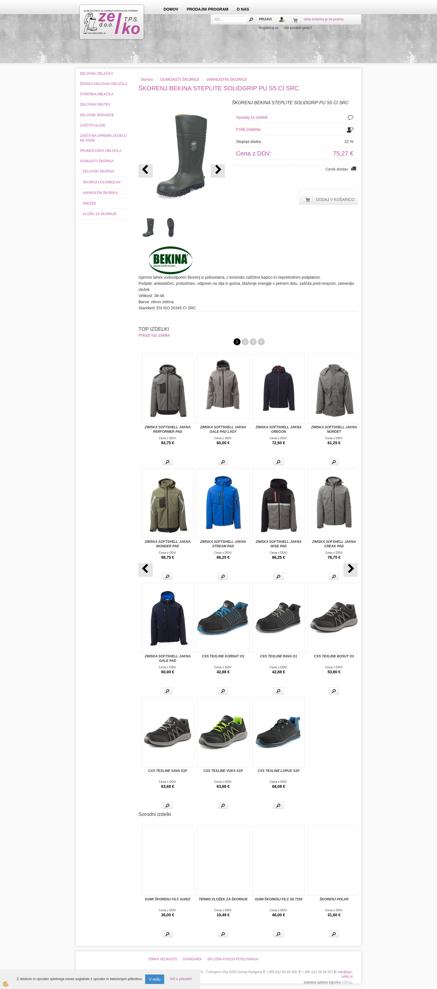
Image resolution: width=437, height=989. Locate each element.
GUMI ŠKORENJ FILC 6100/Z (167, 899)
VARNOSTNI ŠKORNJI (100, 193)
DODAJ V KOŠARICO (335, 199)
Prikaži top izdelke (154, 335)
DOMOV (171, 9)
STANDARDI (192, 959)
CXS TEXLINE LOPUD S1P (278, 771)
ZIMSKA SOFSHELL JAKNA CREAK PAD (334, 544)
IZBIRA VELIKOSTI (162, 959)
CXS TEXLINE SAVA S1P (167, 771)
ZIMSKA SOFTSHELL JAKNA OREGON (279, 429)
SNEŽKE (89, 203)
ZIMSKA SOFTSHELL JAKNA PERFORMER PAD (168, 429)
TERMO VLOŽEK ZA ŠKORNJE (223, 899)
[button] (218, 171)
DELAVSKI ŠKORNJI (98, 171)
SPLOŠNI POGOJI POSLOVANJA (232, 959)
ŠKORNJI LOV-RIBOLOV (102, 182)
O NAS (243, 9)
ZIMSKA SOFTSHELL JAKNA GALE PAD (168, 658)
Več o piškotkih (181, 979)
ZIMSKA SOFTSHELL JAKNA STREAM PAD (223, 544)
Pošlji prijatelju (248, 129)
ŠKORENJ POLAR (334, 899)
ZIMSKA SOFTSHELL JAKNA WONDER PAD (168, 544)
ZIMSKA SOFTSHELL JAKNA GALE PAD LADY (223, 429)
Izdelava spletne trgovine (322, 982)
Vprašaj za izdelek (252, 117)
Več (167, 461)
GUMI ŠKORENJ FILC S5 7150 (278, 899)
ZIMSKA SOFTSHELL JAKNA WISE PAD (279, 544)
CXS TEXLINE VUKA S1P (223, 771)
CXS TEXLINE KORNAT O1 (223, 656)
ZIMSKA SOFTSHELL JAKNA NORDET (334, 429)
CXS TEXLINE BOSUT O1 (334, 656)
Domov (147, 79)
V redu (154, 979)
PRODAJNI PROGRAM (207, 9)
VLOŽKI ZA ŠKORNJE (99, 214)
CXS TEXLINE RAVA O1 (278, 656)
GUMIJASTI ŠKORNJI (179, 79)
